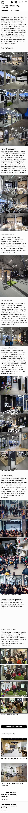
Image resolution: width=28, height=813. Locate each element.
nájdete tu (7, 645)
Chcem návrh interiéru (14, 726)
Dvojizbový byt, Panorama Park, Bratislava (12, 784)
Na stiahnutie (17, 10)
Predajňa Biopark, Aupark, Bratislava (14, 758)
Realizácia (4, 10)
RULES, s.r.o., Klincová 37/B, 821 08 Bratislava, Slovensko (9, 794)
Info (11, 10)
